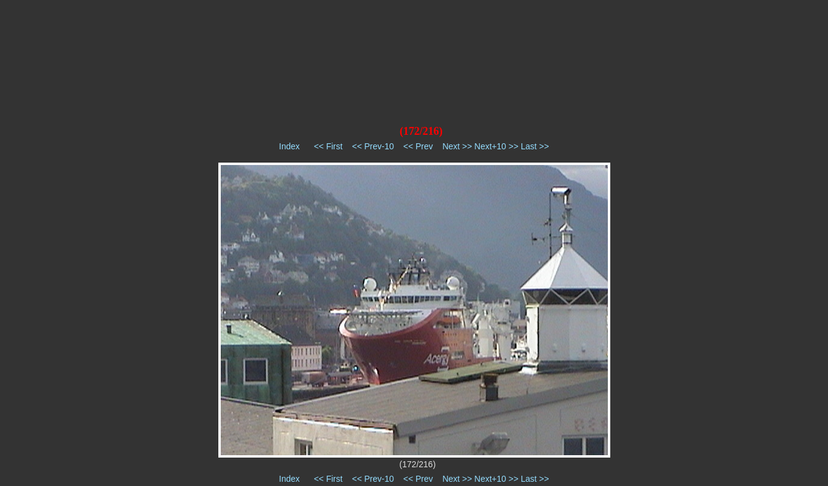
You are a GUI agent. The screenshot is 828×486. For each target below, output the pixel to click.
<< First (328, 146)
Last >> (535, 146)
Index (289, 146)
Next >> (457, 146)
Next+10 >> (496, 146)
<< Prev (418, 146)
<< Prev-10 (373, 146)
